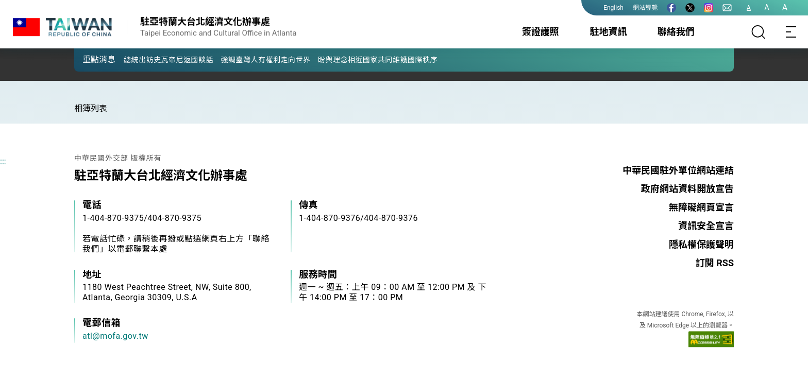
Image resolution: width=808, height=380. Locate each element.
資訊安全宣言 (706, 225)
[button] (89, 59)
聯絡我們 (676, 31)
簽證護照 (540, 31)
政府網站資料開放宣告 (687, 188)
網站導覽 (645, 7)
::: (3, 161)
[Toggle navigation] (791, 31)
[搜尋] (758, 31)
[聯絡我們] (727, 7)
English (613, 7)
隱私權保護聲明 (701, 244)
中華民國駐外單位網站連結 (678, 170)
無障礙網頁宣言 (701, 207)
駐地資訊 (608, 31)
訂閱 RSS (715, 262)
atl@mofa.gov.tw (115, 336)
